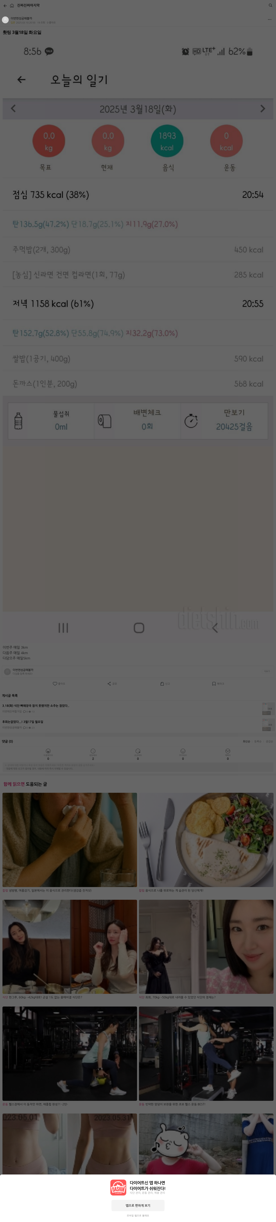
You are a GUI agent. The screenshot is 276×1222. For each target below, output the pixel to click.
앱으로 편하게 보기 (138, 1205)
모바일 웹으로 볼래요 (138, 1215)
